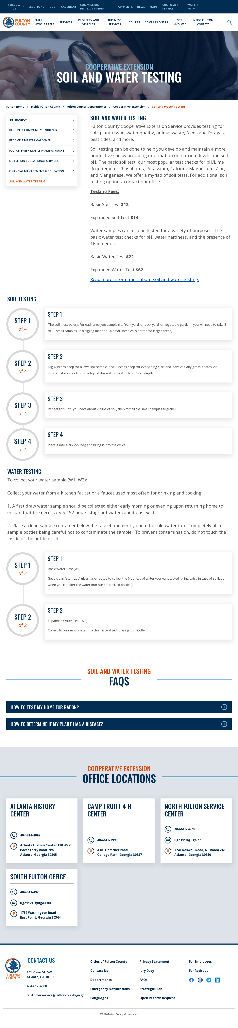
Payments (125, 7)
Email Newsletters (44, 22)
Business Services (114, 22)
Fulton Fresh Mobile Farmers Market (37, 150)
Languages (99, 998)
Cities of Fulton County (108, 961)
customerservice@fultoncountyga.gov (56, 995)
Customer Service (170, 6)
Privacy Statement (154, 961)
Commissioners (156, 22)
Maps (154, 7)
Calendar (68, 7)
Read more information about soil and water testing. (144, 279)
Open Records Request (157, 998)
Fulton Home (15, 106)
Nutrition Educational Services (34, 161)
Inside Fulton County (203, 22)
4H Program (18, 119)
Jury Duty (147, 970)
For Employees (200, 961)
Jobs (52, 7)
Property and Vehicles (88, 22)
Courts (134, 22)
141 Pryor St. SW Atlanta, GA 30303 (40, 974)
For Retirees (198, 970)
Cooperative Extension (129, 106)
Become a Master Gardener (30, 140)
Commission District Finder (92, 6)
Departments (101, 980)
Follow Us (16, 6)
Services (66, 22)
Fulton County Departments (87, 106)
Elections (36, 7)
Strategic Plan (151, 989)
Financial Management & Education (36, 171)
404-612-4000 (37, 986)
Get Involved (179, 22)
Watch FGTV (192, 6)
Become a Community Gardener (33, 130)
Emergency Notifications (110, 989)
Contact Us (99, 970)
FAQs (143, 980)
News (141, 7)
